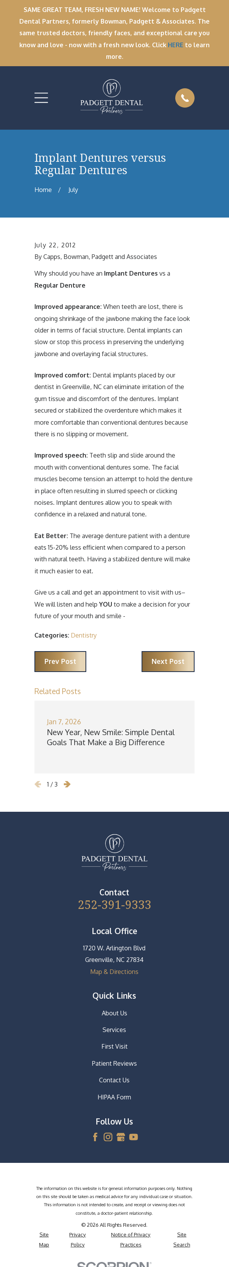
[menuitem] (44, 1239)
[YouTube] (133, 1137)
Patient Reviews (114, 1063)
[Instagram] (108, 1137)
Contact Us (114, 1080)
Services (114, 1030)
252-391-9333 (114, 904)
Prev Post (60, 661)
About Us (114, 1013)
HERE (175, 45)
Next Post (168, 661)
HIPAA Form (114, 1097)
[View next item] (67, 784)
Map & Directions (114, 972)
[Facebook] (95, 1137)
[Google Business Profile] (120, 1137)
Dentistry (84, 635)
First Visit (114, 1046)
